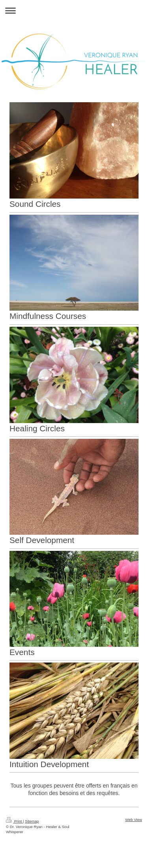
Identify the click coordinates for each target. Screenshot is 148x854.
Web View (133, 819)
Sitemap (32, 821)
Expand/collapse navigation (74, 10)
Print (14, 821)
